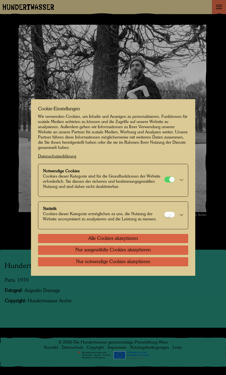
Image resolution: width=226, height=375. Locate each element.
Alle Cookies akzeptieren (113, 238)
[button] (180, 180)
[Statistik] (169, 214)
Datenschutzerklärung (57, 156)
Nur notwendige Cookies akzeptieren (113, 262)
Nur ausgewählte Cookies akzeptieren (113, 250)
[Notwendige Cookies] (169, 179)
